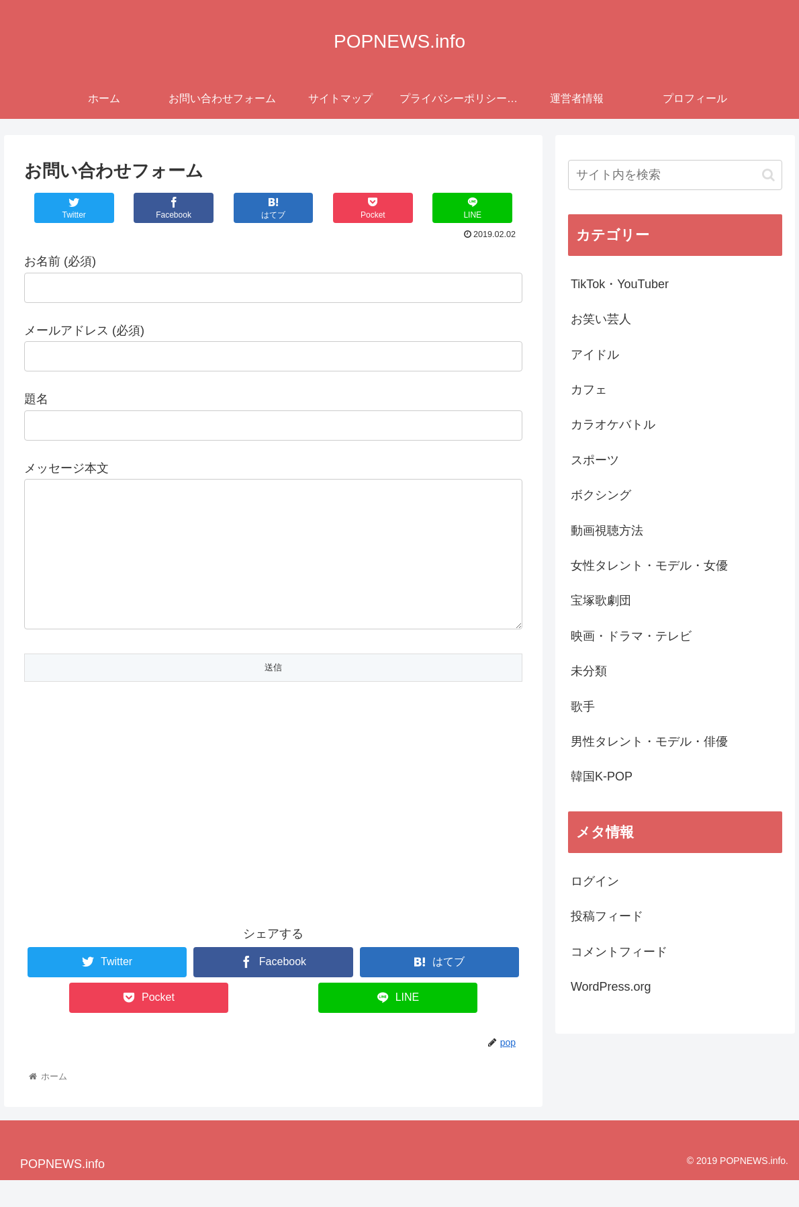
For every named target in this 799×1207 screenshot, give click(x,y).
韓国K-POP (601, 776)
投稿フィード (607, 916)
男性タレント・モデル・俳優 (649, 741)
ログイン (595, 881)
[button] (768, 175)
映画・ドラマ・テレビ (631, 636)
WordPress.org (611, 986)
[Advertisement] (273, 819)
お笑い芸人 (601, 319)
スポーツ (595, 460)
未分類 (589, 671)
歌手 (583, 706)
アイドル (595, 354)
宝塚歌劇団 (601, 600)
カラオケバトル (613, 424)
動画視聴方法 (607, 530)
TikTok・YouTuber (620, 284)
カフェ (589, 389)
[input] (675, 175)
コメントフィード (619, 951)
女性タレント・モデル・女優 (649, 565)
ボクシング (601, 495)
